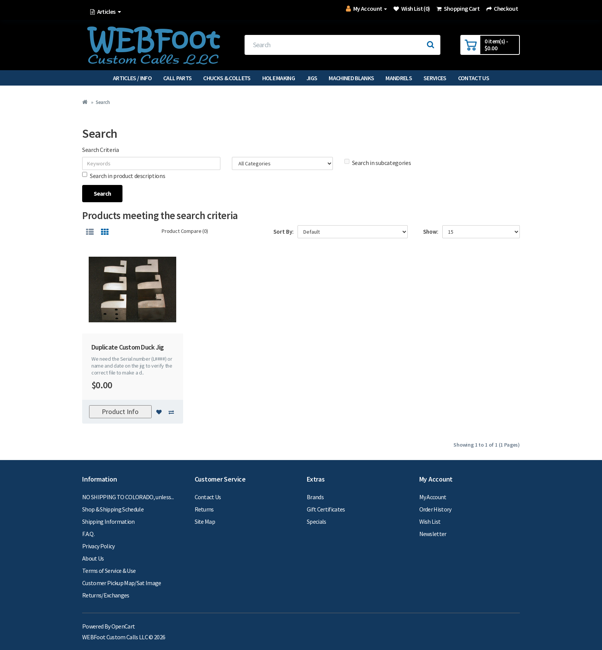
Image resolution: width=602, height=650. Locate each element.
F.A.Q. (88, 534)
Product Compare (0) (185, 231)
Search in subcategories (377, 163)
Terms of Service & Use (109, 570)
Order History (435, 509)
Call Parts (177, 78)
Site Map (205, 521)
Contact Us (473, 78)
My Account (433, 497)
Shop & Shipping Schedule (113, 509)
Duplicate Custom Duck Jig (127, 347)
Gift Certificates (326, 509)
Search (102, 102)
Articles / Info (132, 78)
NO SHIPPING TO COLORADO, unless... (128, 497)
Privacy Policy (98, 546)
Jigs (311, 78)
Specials (316, 521)
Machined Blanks (351, 78)
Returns (204, 509)
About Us (93, 558)
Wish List (430, 521)
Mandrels (398, 78)
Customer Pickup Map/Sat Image (121, 583)
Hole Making (278, 78)
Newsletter (433, 534)
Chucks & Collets (226, 78)
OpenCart (123, 626)
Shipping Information (108, 521)
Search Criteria (100, 149)
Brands (315, 497)
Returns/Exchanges (105, 595)
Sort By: (283, 231)
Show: (430, 231)
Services (435, 78)
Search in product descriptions (123, 176)
